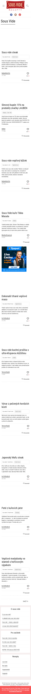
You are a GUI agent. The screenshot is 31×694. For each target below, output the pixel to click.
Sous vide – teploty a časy (9, 646)
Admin (3, 129)
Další (24, 601)
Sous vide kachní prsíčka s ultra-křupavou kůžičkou (15, 351)
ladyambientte (6, 73)
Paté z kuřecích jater (12, 508)
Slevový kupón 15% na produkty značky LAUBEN (14, 106)
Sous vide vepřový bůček (14, 160)
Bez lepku (4, 666)
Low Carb (4, 662)
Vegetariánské (6, 669)
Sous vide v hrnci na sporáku (9, 638)
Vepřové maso (15, 165)
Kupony (4, 112)
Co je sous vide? (6, 614)
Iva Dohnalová (6, 318)
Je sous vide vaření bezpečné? (10, 626)
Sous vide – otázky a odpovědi (10, 622)
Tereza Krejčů (6, 372)
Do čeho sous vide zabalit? (9, 642)
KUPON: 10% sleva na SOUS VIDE (11, 650)
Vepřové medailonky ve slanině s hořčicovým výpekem (13, 562)
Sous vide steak (10, 52)
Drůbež (14, 220)
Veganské (4, 673)
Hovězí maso (15, 57)
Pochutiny (17, 512)
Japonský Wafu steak (12, 457)
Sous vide (9, 112)
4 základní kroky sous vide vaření (10, 618)
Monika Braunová (7, 235)
